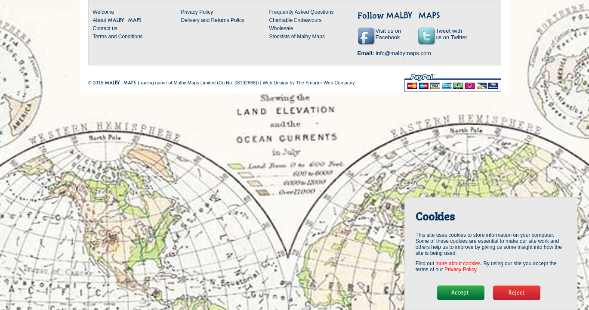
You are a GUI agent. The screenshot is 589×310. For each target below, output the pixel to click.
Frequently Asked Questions (301, 12)
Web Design (275, 82)
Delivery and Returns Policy (212, 20)
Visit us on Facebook (388, 34)
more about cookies (458, 263)
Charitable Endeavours (295, 20)
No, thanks (516, 292)
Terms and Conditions (118, 37)
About (117, 20)
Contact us (105, 28)
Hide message (460, 292)
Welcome (103, 12)
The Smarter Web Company (325, 82)
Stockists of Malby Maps (297, 37)
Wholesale (281, 28)
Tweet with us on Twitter (451, 34)
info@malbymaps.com (403, 53)
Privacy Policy (197, 12)
